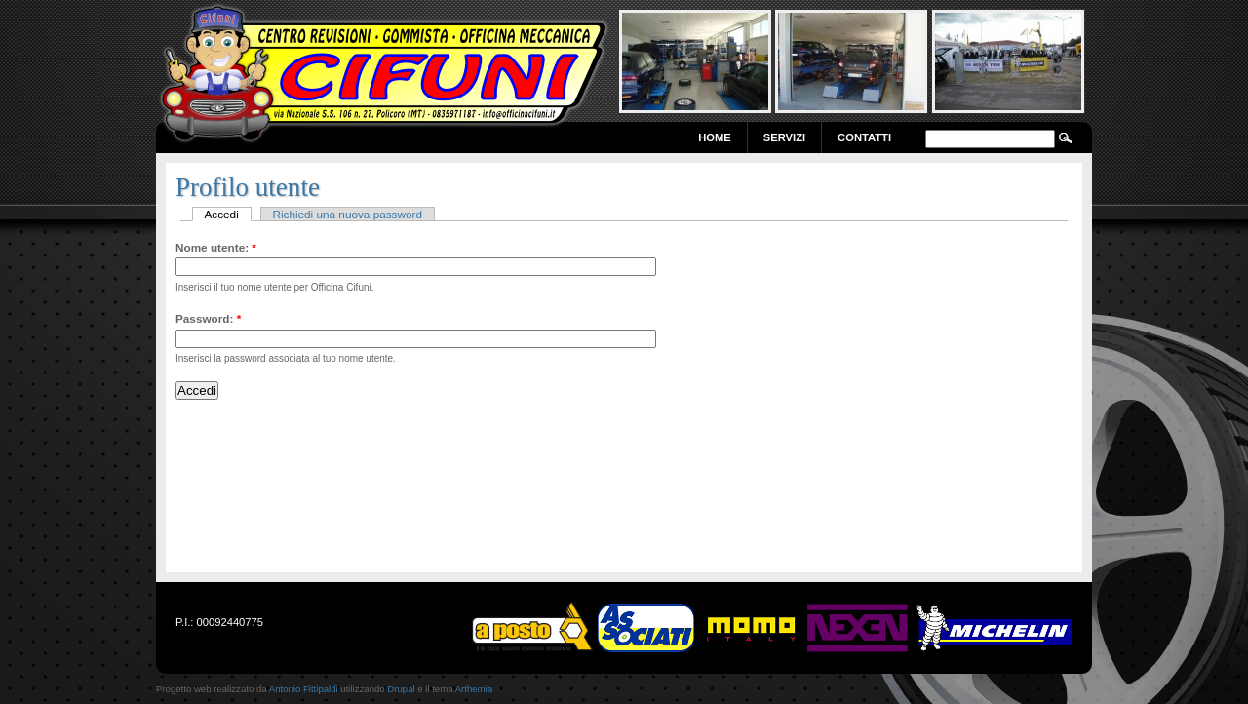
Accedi (222, 214)
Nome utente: (216, 247)
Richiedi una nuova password (347, 214)
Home (714, 137)
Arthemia (473, 689)
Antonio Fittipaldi (303, 689)
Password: (208, 318)
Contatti (864, 137)
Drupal (400, 689)
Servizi (784, 137)
